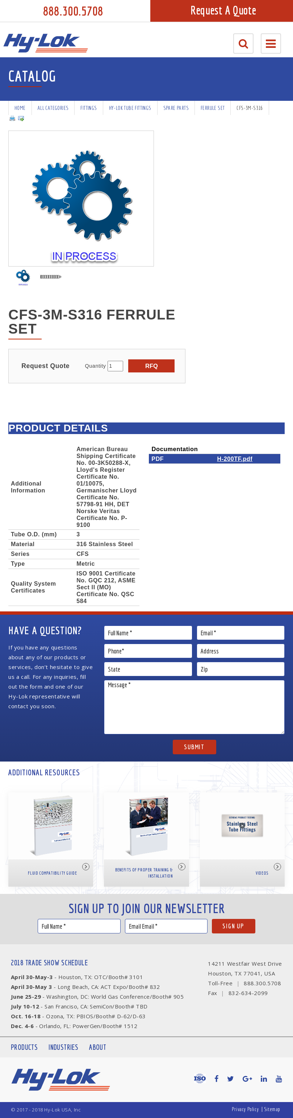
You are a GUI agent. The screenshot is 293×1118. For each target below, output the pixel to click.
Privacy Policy (245, 1109)
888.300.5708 (73, 11)
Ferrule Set (213, 108)
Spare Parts (176, 108)
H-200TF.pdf (234, 458)
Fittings (88, 108)
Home (20, 108)
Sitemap (272, 1109)
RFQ (151, 366)
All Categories (53, 108)
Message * (194, 707)
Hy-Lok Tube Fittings (130, 108)
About (97, 1047)
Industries (63, 1047)
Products (24, 1047)
